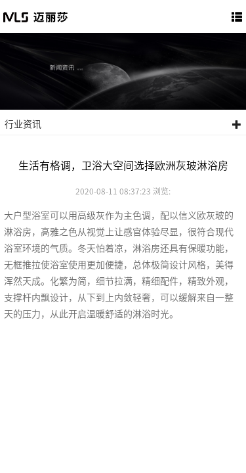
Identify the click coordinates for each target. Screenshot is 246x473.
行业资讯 (123, 124)
